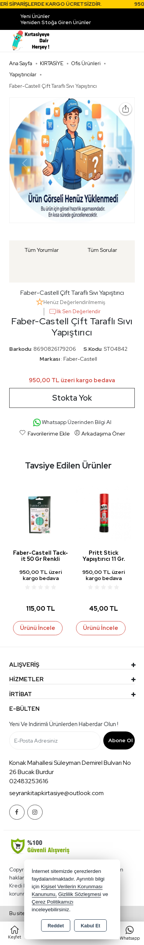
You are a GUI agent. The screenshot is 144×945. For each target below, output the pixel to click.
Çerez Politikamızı (53, 902)
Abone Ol (120, 740)
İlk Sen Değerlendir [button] (75, 312)
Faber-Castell (80, 358)
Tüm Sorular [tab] (102, 250)
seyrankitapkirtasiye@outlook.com (56, 793)
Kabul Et (90, 926)
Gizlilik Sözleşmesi (79, 894)
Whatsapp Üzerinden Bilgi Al (72, 423)
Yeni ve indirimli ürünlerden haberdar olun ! (63, 724)
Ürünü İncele (37, 628)
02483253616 (28, 781)
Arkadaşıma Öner (99, 433)
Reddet (56, 926)
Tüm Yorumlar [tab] (42, 250)
